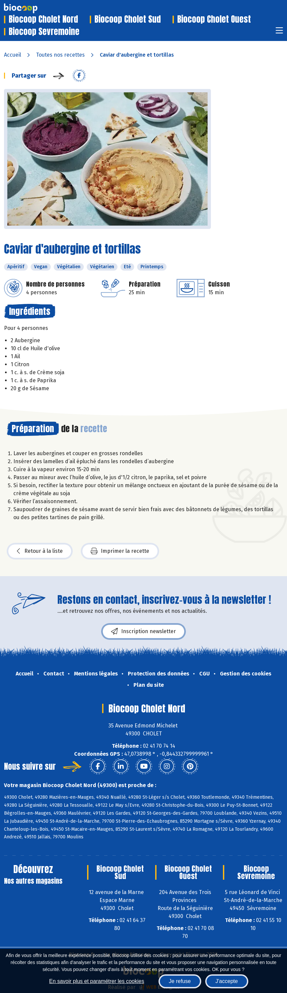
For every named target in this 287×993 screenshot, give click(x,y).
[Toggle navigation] (279, 32)
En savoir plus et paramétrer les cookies (96, 981)
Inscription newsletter (143, 631)
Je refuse (180, 981)
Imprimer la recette (120, 551)
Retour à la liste (40, 551)
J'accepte (227, 981)
